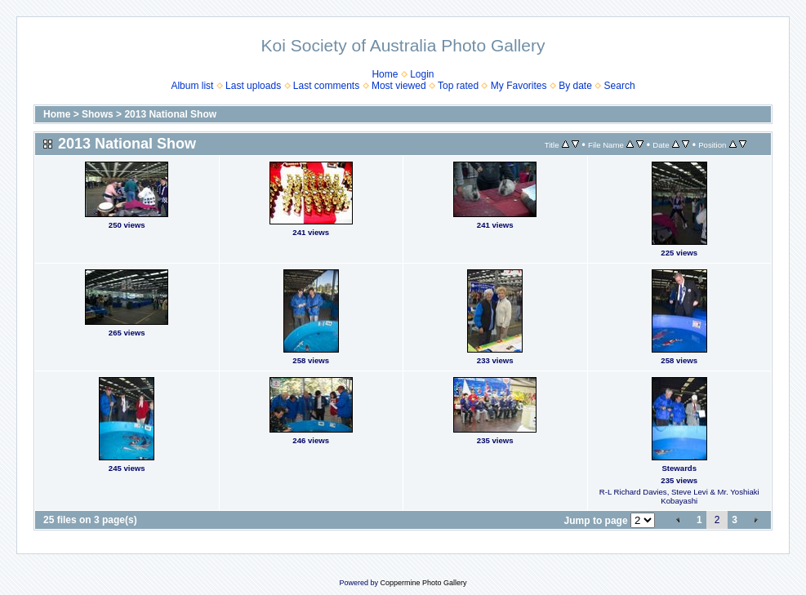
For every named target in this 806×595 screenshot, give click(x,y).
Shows (98, 114)
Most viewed (399, 85)
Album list (192, 85)
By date (575, 85)
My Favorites (519, 85)
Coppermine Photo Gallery (423, 583)
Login (422, 74)
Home (385, 74)
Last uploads (253, 85)
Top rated (458, 85)
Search (619, 85)
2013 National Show (170, 114)
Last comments (326, 85)
